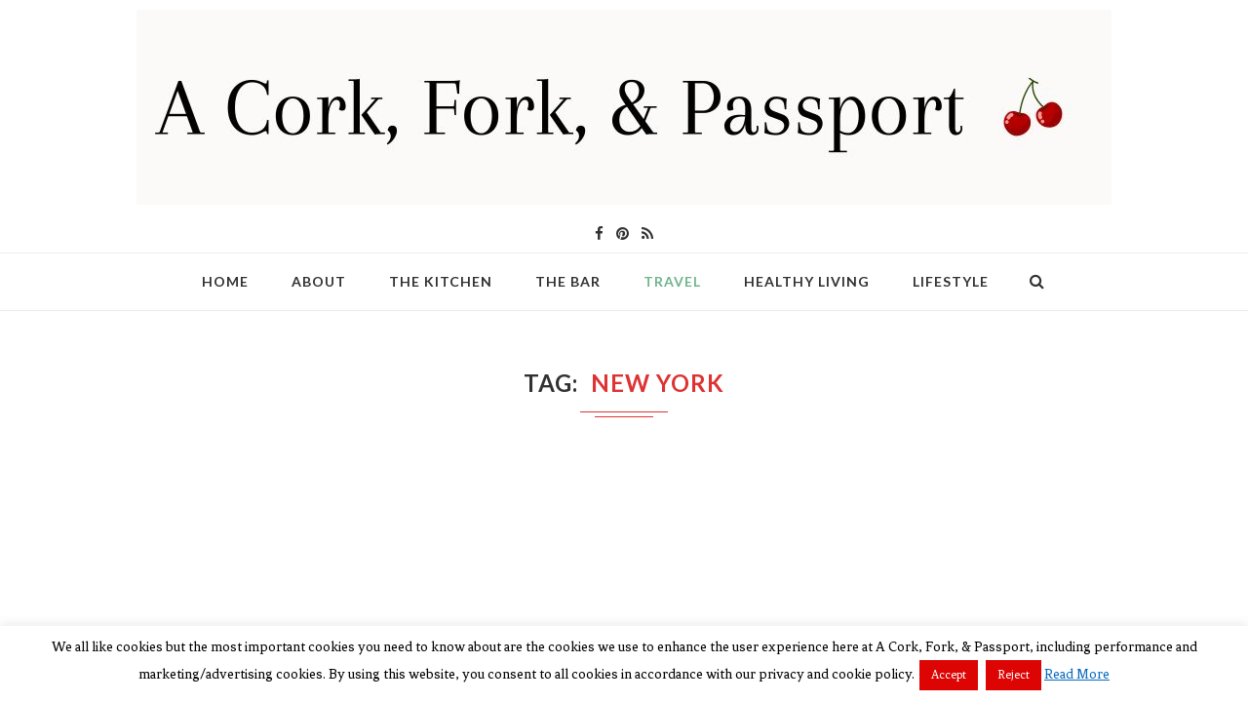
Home (225, 281)
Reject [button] (1013, 675)
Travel (672, 281)
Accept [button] (948, 675)
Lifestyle (951, 281)
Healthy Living (807, 281)
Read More (1077, 674)
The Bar (568, 281)
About (319, 281)
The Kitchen (440, 281)
